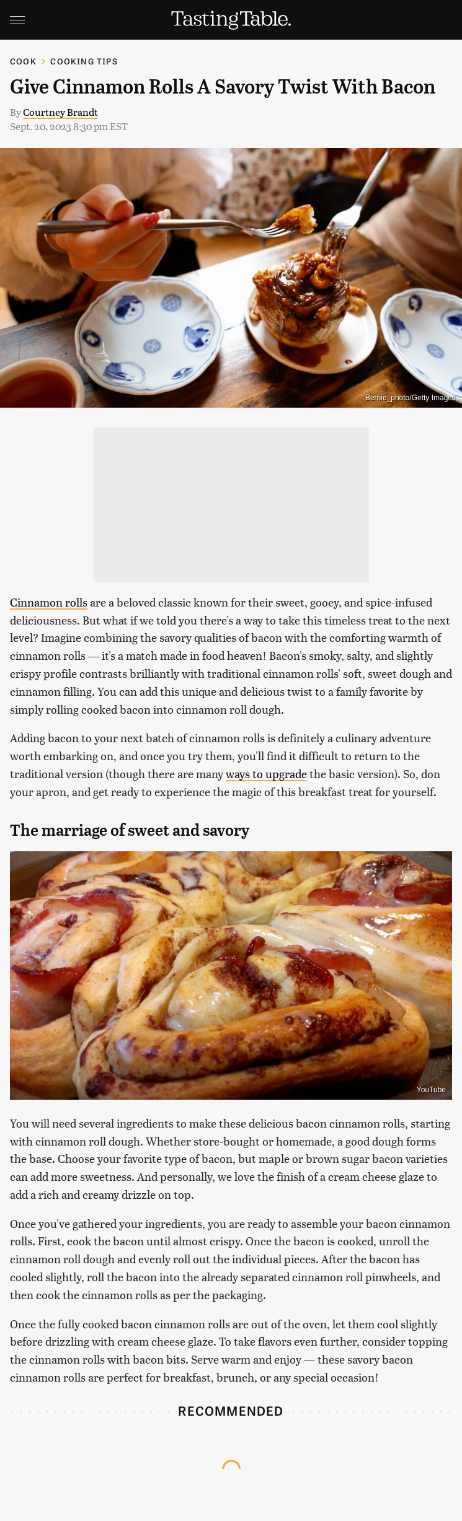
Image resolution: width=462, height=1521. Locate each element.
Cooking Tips (83, 61)
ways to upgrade (266, 773)
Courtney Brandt (60, 112)
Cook (23, 61)
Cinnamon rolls (48, 602)
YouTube (431, 1090)
